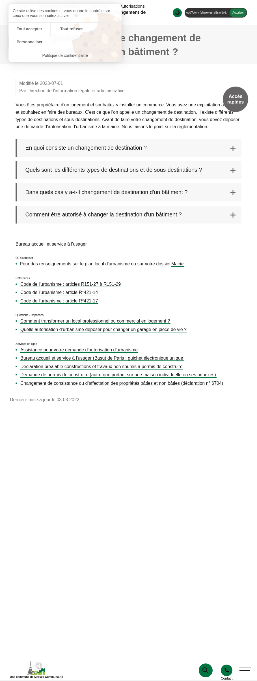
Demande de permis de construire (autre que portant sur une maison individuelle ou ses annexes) (118, 375)
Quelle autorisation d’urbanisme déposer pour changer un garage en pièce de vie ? (103, 329)
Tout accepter (27, 29)
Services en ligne (26, 344)
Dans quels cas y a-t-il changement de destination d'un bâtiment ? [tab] (108, 193)
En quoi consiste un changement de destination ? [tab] (88, 148)
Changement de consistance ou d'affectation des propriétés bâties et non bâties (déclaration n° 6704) (121, 383)
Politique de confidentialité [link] (65, 42)
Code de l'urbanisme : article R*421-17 (59, 301)
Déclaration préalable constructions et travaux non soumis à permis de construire (101, 366)
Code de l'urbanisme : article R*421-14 (59, 293)
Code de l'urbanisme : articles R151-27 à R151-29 (70, 284)
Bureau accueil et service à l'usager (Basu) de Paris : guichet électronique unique (101, 358)
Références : (24, 278)
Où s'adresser (24, 258)
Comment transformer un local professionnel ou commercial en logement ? (95, 321)
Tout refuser (65, 29)
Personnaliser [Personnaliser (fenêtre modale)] (103, 29)
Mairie (177, 264)
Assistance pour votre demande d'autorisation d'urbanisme (79, 350)
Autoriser (238, 12)
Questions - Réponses (30, 315)
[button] (177, 12)
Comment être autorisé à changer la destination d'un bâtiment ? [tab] (105, 215)
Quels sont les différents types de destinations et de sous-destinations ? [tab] (116, 170)
